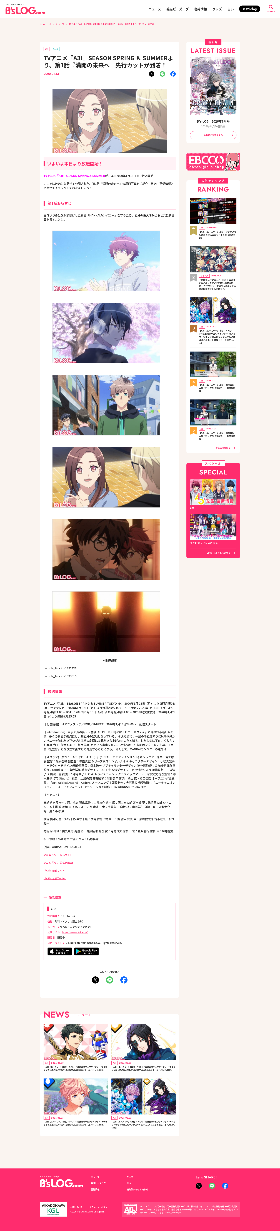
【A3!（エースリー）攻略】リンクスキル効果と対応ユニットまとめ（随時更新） (217, 236)
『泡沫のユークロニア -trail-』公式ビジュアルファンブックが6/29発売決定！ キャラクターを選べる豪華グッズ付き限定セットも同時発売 (217, 288)
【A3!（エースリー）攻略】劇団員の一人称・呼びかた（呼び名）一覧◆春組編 (217, 443)
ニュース (154, 9)
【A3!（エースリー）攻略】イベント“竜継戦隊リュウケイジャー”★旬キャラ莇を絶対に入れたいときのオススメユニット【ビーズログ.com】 (143, 1072)
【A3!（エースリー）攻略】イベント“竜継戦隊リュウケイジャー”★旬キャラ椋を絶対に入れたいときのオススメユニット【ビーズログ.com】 (76, 1134)
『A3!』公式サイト (56, 871)
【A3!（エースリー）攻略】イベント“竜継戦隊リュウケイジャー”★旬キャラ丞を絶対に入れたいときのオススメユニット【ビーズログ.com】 (76, 1072)
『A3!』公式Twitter (56, 879)
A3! (67, 23)
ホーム (43, 23)
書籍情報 (200, 9)
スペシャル (56, 23)
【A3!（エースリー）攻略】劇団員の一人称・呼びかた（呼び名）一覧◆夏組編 (217, 395)
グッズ (217, 9)
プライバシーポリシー (103, 1207)
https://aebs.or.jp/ (174, 1212)
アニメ (57, 49)
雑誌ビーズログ (177, 9)
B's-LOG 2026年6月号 (213, 121)
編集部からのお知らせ (139, 1189)
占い (230, 9)
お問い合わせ (77, 1207)
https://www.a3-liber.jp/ (76, 933)
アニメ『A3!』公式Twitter (61, 863)
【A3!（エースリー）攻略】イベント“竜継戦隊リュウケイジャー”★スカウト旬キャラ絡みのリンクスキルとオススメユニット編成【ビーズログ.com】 (143, 1136)
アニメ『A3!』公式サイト (60, 855)
